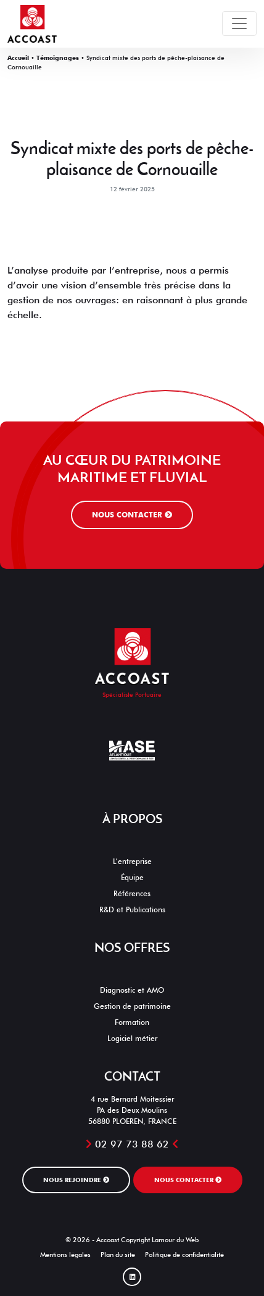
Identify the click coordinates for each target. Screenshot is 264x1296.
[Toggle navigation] (239, 23)
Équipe (132, 877)
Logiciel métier (132, 1038)
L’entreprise (132, 861)
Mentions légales (65, 1255)
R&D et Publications (132, 909)
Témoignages (57, 57)
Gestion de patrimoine (132, 1006)
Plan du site (118, 1255)
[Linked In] (132, 1277)
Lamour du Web (175, 1240)
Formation (132, 1022)
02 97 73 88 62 (132, 1144)
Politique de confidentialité (184, 1255)
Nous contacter (132, 514)
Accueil (18, 57)
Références (132, 893)
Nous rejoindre (76, 1179)
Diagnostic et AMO (132, 990)
